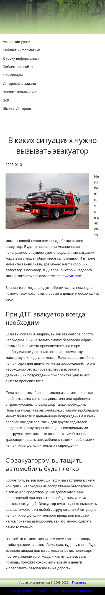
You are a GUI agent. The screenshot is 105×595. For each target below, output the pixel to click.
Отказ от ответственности (71, 591)
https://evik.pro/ (69, 276)
